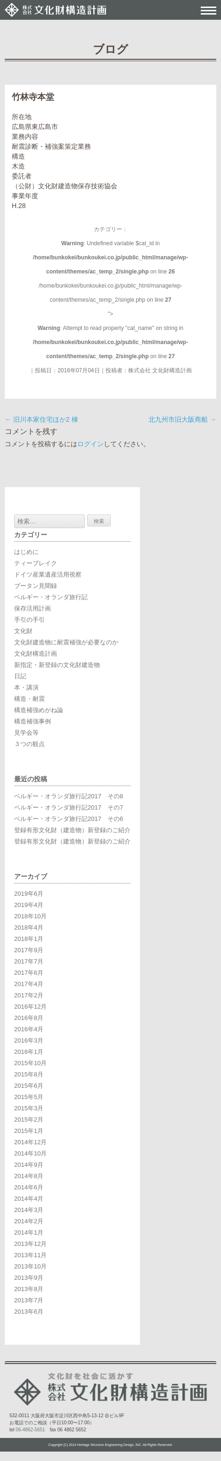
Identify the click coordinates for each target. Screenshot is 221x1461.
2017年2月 (28, 995)
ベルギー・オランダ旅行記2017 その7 (68, 807)
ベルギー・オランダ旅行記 (51, 597)
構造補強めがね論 (38, 710)
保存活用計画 (32, 608)
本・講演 (26, 687)
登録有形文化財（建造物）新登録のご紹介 (72, 830)
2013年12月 (30, 1243)
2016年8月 (28, 1017)
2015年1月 (28, 1130)
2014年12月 (30, 1142)
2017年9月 (28, 950)
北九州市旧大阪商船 (182, 419)
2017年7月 (28, 961)
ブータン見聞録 (35, 585)
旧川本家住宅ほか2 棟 (41, 419)
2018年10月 (30, 916)
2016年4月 (28, 1029)
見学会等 (26, 732)
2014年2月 (28, 1221)
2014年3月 (28, 1209)
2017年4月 (28, 983)
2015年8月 (28, 1074)
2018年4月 (28, 927)
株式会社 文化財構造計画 (160, 370)
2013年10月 (30, 1266)
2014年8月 (28, 1176)
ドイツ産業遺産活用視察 (48, 574)
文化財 (23, 630)
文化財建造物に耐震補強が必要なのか (66, 642)
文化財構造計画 (35, 653)
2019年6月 (28, 893)
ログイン (90, 444)
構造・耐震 (29, 698)
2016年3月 (28, 1040)
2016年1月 (28, 1051)
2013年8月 (28, 1288)
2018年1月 (28, 938)
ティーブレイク (35, 563)
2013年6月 (28, 1311)
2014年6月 (28, 1187)
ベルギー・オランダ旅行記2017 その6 (68, 818)
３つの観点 (29, 743)
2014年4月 (28, 1198)
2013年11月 (30, 1255)
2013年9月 (28, 1277)
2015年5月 (28, 1096)
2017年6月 (28, 972)
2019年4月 (28, 904)
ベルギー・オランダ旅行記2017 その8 (68, 796)
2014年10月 (30, 1153)
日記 (20, 676)
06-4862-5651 (30, 1429)
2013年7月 (28, 1300)
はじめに (26, 551)
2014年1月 (28, 1232)
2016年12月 (30, 1006)
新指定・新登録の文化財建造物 (57, 664)
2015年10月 (30, 1063)
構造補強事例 (32, 721)
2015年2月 (28, 1119)
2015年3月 (28, 1108)
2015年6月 (28, 1085)
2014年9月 (28, 1164)
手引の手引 (29, 619)
